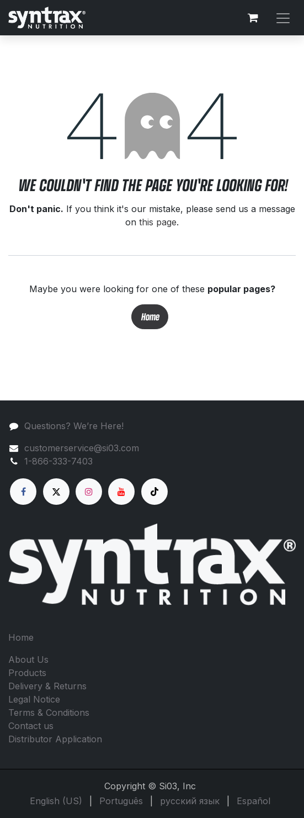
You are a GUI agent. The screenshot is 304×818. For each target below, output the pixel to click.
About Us (28, 659)
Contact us (31, 725)
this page (158, 222)
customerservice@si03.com (81, 447)
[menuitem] (56, 801)
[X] (56, 491)
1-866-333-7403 (58, 461)
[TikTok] (154, 491)
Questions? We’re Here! (74, 425)
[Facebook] (23, 491)
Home (150, 317)
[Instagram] (89, 491)
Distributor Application (55, 739)
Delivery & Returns (47, 686)
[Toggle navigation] (283, 17)
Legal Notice (34, 699)
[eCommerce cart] (252, 17)
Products (27, 672)
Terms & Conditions (48, 712)
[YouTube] (121, 491)
